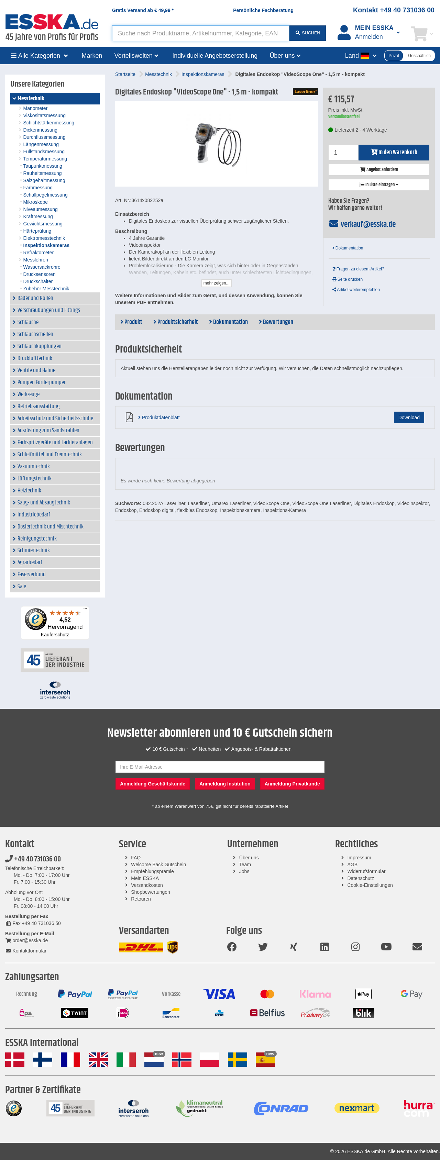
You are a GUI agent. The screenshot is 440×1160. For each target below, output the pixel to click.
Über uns (249, 857)
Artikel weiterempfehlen (356, 289)
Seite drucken (347, 279)
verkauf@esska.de (362, 224)
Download (409, 417)
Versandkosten (147, 885)
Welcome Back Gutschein (158, 864)
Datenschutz (360, 878)
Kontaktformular (25, 950)
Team (245, 864)
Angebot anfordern (379, 170)
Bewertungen (276, 322)
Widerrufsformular (366, 871)
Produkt (131, 322)
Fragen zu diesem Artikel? (358, 269)
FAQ (136, 857)
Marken (92, 55)
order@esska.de (26, 940)
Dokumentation (347, 248)
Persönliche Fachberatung (263, 10)
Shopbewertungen (150, 892)
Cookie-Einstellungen (370, 885)
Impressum (359, 857)
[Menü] (85, 610)
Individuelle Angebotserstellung (214, 55)
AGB (352, 864)
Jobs (244, 871)
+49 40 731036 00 (33, 859)
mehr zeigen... (217, 283)
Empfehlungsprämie (152, 871)
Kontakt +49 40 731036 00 (393, 10)
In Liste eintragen (379, 185)
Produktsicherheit (175, 322)
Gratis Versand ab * (143, 10)
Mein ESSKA (145, 878)
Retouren (141, 899)
